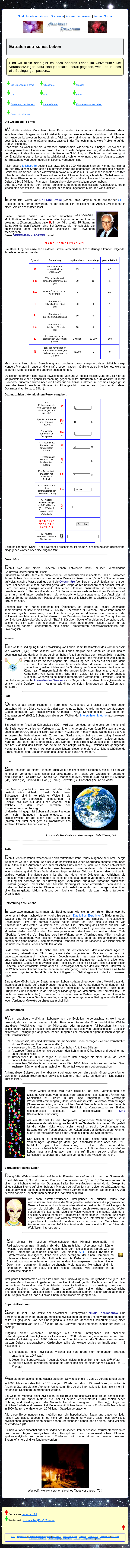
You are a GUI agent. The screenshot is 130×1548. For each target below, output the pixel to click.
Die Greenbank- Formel (22, 85)
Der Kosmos (93, 1536)
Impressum (84, 16)
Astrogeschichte (88, 1539)
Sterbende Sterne (70, 1536)
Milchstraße (29, 165)
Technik (77, 1539)
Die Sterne (56, 1536)
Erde (45, 94)
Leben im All (29, 1514)
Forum (98, 16)
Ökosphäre (49, 85)
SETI (121, 199)
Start (21, 16)
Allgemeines (22, 1536)
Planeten (115, 1536)
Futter (79, 94)
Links (98, 1539)
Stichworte (57, 16)
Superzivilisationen (20, 114)
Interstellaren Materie (93, 715)
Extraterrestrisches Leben (89, 104)
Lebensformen (50, 104)
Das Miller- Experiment (87, 915)
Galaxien (82, 1536)
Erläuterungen (54, 1539)
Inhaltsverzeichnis (37, 16)
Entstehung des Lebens (23, 104)
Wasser (80, 85)
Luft (12, 94)
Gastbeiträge (66, 1539)
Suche (108, 16)
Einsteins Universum (37, 1539)
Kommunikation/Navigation (39, 1536)
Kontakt (70, 16)
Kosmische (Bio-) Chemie (39, 1520)
